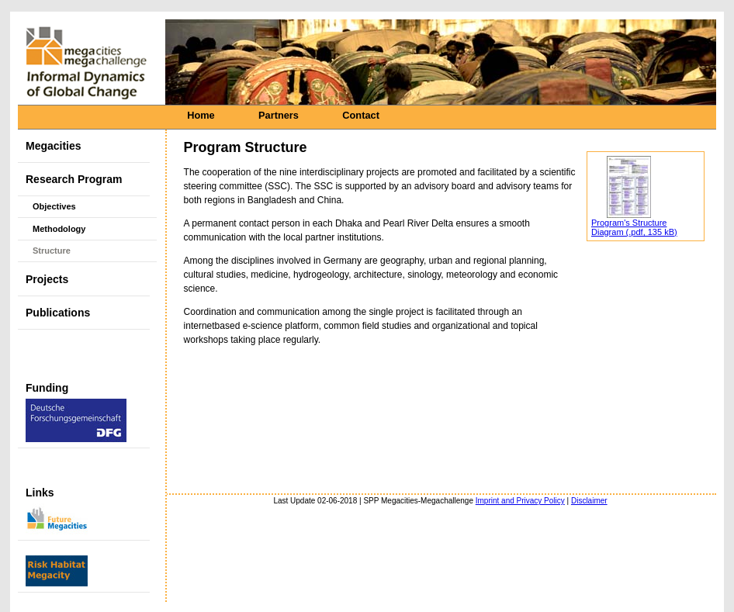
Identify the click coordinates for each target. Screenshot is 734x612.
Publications (58, 312)
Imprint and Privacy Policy (520, 500)
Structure (52, 250)
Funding (76, 412)
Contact (360, 115)
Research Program (74, 179)
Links (57, 510)
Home (201, 115)
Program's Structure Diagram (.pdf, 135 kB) (634, 227)
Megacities (53, 146)
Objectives (54, 206)
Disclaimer (589, 500)
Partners (278, 115)
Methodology (59, 228)
